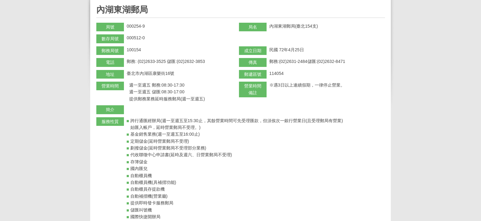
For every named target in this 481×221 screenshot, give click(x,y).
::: (98, 2)
